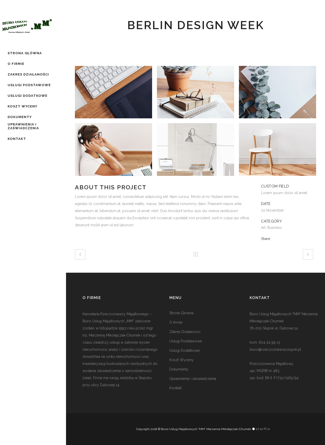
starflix (263, 429)
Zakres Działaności (184, 332)
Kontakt (175, 388)
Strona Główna (181, 313)
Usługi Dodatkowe (184, 350)
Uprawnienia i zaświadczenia (192, 379)
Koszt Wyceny (181, 360)
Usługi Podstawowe (185, 341)
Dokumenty (178, 369)
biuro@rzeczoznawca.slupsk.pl (275, 349)
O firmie (175, 322)
